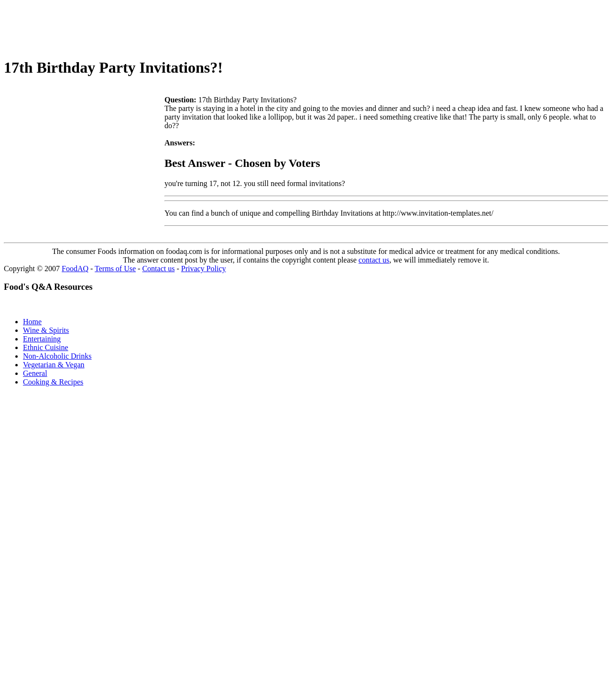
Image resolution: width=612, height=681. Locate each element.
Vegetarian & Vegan (54, 365)
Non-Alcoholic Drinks (57, 356)
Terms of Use (115, 268)
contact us (374, 260)
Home (32, 322)
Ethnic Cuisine (45, 347)
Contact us (158, 268)
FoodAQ (75, 268)
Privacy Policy (203, 268)
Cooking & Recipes (53, 382)
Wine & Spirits (46, 330)
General (35, 373)
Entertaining (42, 339)
